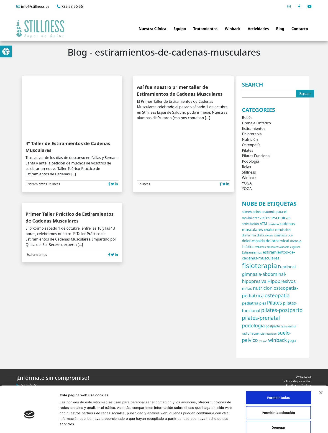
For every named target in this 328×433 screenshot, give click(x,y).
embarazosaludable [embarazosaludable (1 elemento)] (278, 247)
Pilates (247, 150)
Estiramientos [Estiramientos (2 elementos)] (252, 252)
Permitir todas (278, 373)
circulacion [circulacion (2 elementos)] (283, 230)
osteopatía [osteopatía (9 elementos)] (277, 295)
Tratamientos (205, 28)
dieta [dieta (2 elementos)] (260, 235)
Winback (233, 28)
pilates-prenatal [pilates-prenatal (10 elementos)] (261, 317)
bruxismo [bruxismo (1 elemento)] (273, 224)
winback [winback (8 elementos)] (277, 340)
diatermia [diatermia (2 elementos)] (249, 235)
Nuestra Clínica (152, 28)
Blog (280, 28)
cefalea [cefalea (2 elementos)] (269, 230)
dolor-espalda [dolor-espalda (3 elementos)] (253, 240)
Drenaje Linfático (256, 123)
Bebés (247, 117)
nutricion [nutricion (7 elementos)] (262, 288)
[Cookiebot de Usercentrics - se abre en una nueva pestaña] (29, 424)
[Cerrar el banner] (321, 368)
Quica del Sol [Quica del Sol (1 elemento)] (288, 326)
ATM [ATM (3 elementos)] (263, 223)
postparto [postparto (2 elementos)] (273, 326)
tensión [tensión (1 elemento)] (263, 341)
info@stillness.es (32, 6)
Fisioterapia (252, 133)
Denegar (278, 403)
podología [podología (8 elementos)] (253, 325)
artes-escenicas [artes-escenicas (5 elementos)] (275, 217)
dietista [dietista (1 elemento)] (269, 235)
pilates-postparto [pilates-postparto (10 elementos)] (282, 310)
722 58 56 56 (70, 6)
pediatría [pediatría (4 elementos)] (250, 303)
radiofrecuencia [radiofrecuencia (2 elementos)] (253, 333)
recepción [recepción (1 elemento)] (271, 333)
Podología (250, 161)
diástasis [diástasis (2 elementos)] (280, 235)
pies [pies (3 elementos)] (262, 303)
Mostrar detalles (246, 424)
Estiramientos (36, 184)
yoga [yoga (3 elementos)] (292, 340)
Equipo (180, 28)
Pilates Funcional (256, 155)
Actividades (258, 28)
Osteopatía (251, 144)
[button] (6, 51)
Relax (246, 166)
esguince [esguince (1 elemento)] (295, 247)
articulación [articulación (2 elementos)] (250, 224)
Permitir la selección (278, 388)
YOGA (247, 183)
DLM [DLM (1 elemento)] (290, 235)
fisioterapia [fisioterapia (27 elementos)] (259, 265)
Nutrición (250, 139)
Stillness (54, 184)
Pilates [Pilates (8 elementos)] (274, 302)
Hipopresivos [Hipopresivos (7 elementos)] (281, 281)
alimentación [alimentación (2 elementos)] (251, 212)
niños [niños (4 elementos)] (247, 288)
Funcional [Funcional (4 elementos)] (287, 266)
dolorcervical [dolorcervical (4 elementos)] (277, 240)
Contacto (300, 28)
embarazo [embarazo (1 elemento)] (260, 247)
